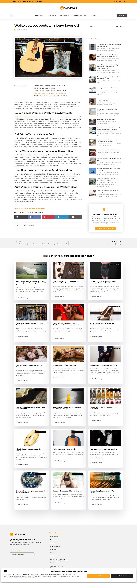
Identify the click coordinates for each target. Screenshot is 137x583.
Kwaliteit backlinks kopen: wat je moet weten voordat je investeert (59, 561)
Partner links (38, 15)
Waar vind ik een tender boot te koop (108, 150)
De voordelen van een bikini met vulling (67, 491)
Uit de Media (51, 15)
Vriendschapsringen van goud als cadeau (28, 449)
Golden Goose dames (22, 117)
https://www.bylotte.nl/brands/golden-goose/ (30, 209)
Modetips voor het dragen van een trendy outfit (102, 324)
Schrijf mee (53, 552)
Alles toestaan (98, 575)
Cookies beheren (122, 575)
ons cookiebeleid (30, 577)
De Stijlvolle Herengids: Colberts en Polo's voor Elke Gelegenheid (66, 282)
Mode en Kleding (23, 30)
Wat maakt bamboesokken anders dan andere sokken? (30, 407)
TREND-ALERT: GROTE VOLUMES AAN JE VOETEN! (104, 407)
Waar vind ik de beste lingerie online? (104, 449)
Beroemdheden (55, 546)
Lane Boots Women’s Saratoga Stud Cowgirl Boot (50, 93)
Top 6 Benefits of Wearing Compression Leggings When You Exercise (104, 282)
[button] (132, 571)
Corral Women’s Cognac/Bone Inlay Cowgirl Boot (50, 91)
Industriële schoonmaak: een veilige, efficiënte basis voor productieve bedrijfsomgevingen (108, 66)
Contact (93, 15)
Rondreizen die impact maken (106, 119)
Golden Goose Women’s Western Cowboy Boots (49, 85)
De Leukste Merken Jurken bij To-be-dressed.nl (29, 324)
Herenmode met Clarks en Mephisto (103, 365)
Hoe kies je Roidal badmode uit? (65, 365)
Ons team (53, 543)
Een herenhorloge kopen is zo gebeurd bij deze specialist (30, 491)
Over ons (53, 539)
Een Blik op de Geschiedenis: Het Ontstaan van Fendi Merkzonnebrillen (67, 324)
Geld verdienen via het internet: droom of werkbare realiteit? (58, 567)
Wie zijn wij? (64, 15)
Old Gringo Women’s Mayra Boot (44, 88)
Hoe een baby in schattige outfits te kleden (103, 491)
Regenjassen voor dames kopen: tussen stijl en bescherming (67, 407)
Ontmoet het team (79, 15)
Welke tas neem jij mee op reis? (64, 449)
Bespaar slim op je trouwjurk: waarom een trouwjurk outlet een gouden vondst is (31, 283)
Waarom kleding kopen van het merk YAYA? (30, 366)
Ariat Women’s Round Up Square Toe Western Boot (51, 96)
